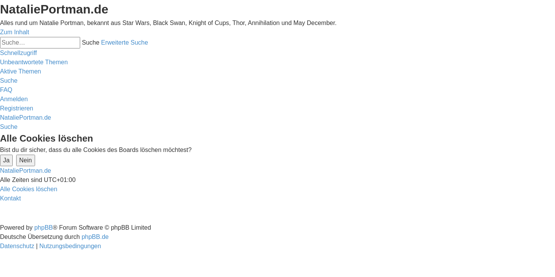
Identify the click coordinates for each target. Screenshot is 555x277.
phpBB (43, 227)
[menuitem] (34, 62)
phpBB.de (95, 237)
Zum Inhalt (14, 32)
